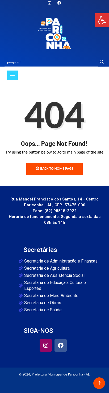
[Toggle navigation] (12, 75)
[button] (102, 20)
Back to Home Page (54, 168)
